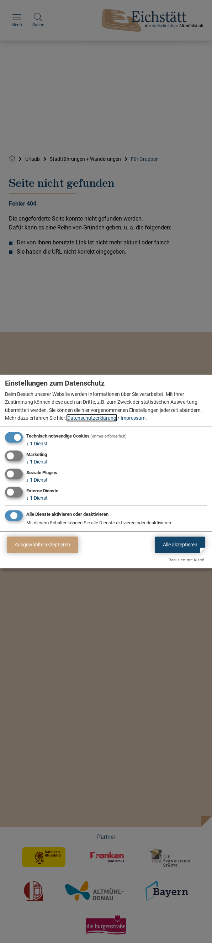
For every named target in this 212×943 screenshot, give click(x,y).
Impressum (133, 418)
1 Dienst (37, 443)
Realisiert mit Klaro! (186, 560)
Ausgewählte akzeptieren (42, 544)
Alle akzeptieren (180, 544)
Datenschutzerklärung (91, 418)
